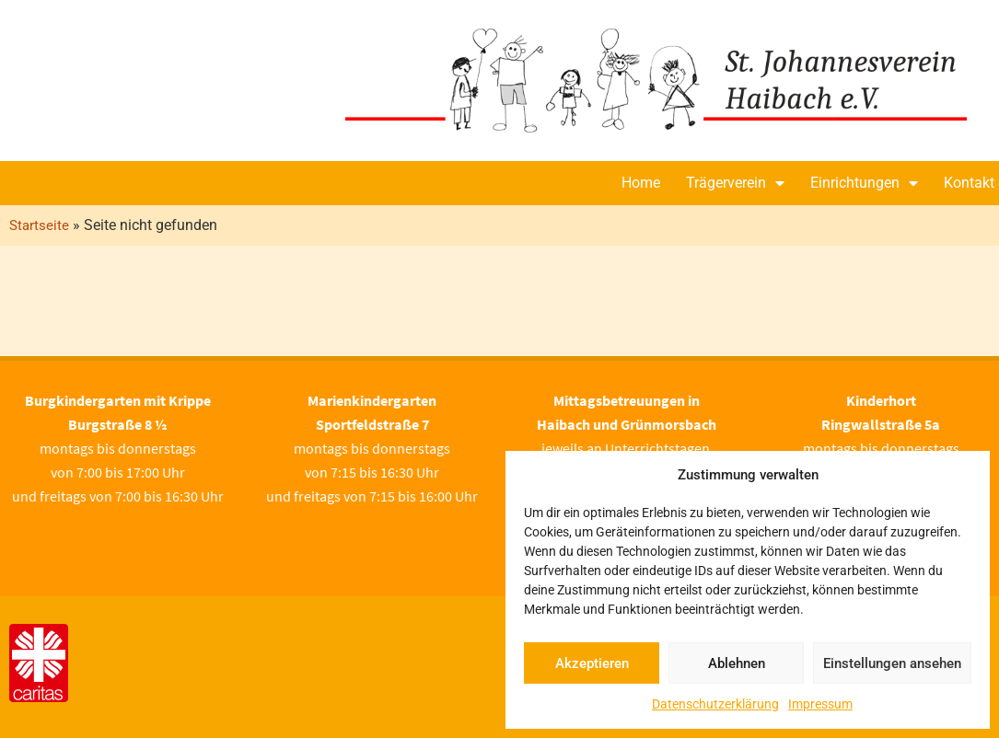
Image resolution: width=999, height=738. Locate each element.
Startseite (39, 225)
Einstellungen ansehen (892, 663)
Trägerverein (735, 183)
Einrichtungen (864, 183)
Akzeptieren (592, 663)
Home (640, 182)
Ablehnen (736, 663)
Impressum (820, 704)
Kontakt (969, 182)
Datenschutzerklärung (715, 704)
